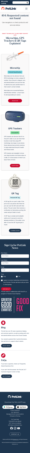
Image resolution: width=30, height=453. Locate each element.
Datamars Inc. (16, 428)
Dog (4, 276)
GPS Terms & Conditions (15, 412)
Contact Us (15, 423)
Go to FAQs (6, 376)
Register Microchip (15, 101)
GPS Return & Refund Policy (15, 413)
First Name (4, 253)
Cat (19, 276)
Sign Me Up (6, 289)
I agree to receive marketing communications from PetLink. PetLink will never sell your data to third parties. (16, 282)
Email (2, 267)
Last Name (4, 260)
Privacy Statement (15, 399)
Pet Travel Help (15, 408)
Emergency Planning (15, 404)
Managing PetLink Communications (15, 402)
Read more (6, 346)
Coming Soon (15, 231)
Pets (2, 274)
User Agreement (15, 401)
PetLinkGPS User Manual (15, 410)
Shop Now (15, 166)
